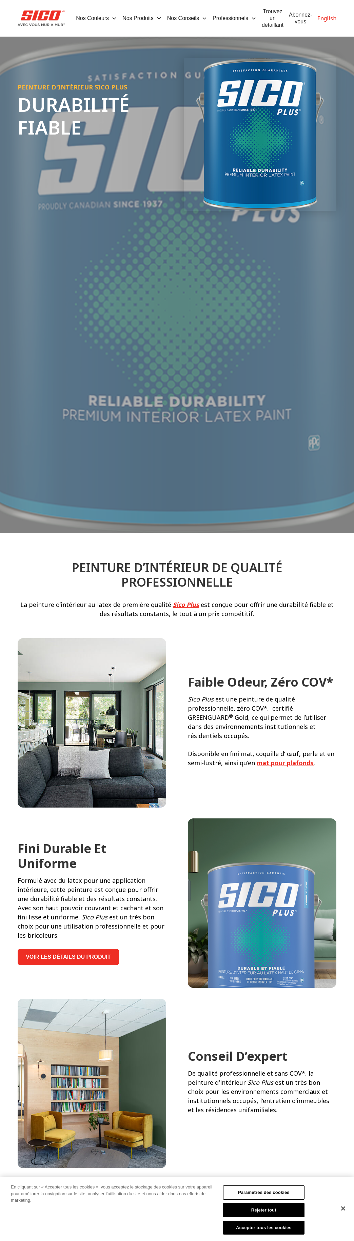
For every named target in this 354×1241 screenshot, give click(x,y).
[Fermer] (343, 1211)
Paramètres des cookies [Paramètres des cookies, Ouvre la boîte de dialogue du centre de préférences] (264, 1195)
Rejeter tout (263, 1212)
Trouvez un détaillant (272, 18)
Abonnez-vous (300, 18)
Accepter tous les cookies (264, 1230)
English (326, 18)
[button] (96, 18)
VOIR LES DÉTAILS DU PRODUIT (68, 957)
